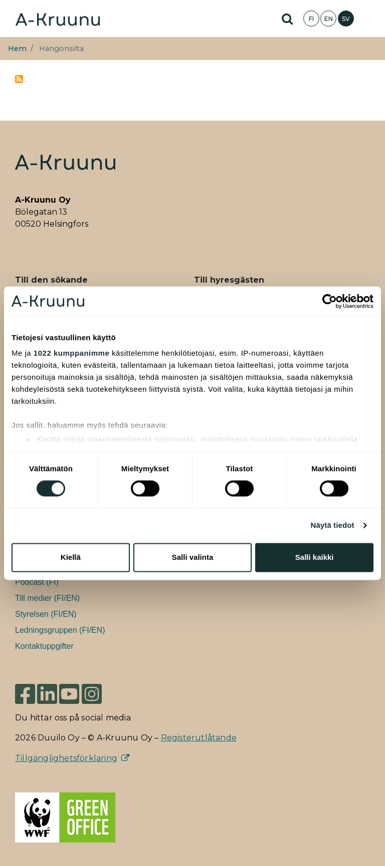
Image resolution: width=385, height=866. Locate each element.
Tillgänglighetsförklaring (66, 758)
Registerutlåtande (199, 737)
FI (311, 19)
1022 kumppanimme (71, 353)
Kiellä (71, 557)
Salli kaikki (314, 557)
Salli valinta (193, 557)
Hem (17, 48)
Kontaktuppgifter (44, 646)
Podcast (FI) (37, 582)
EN (328, 19)
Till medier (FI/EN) (47, 598)
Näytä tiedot (332, 525)
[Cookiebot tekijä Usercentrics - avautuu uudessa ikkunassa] (329, 301)
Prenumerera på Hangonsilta (19, 79)
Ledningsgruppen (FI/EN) (60, 630)
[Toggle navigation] (369, 18)
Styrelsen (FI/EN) (46, 614)
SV (346, 19)
